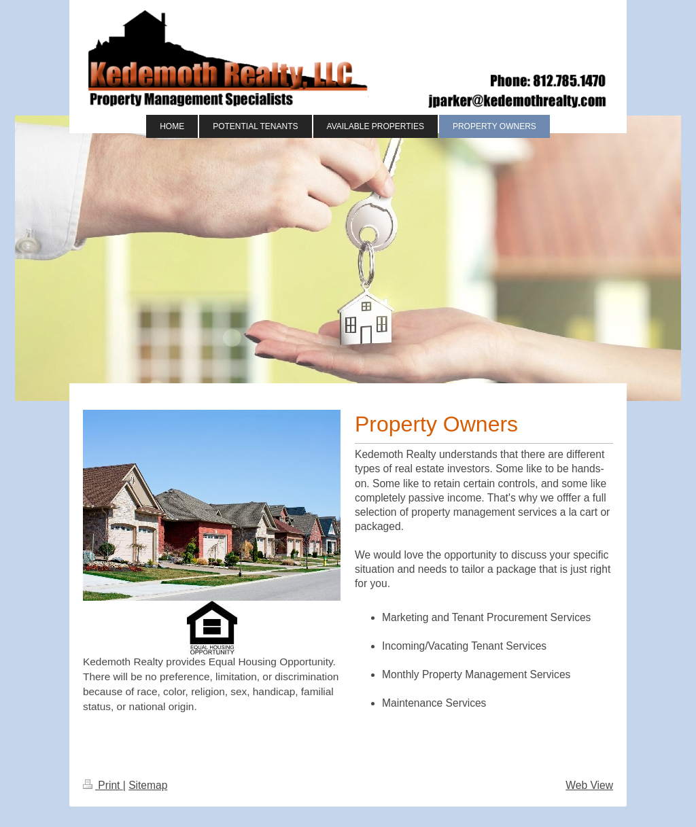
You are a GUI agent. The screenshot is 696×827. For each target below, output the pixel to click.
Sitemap (147, 785)
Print (103, 785)
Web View (589, 785)
